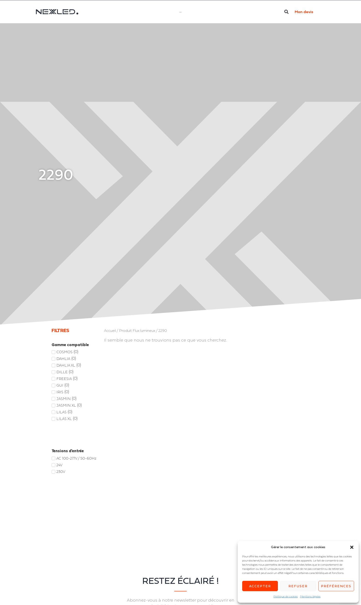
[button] (351, 547)
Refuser (298, 586)
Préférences (336, 586)
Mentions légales (310, 596)
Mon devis (304, 11)
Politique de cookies (286, 596)
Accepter (260, 586)
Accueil (110, 330)
